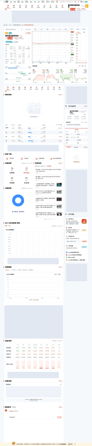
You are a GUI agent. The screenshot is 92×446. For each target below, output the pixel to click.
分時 (35, 29)
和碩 (47, 69)
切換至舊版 (28, 29)
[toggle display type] (60, 381)
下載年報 (26, 158)
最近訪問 (76, 147)
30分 (78, 29)
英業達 (75, 69)
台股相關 (49, 166)
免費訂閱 (84, 241)
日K (41, 29)
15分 (72, 29)
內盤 (76, 62)
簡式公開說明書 (57, 158)
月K (53, 29)
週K (47, 29)
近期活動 (76, 129)
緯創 (61, 69)
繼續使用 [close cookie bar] (70, 444)
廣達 (33, 69)
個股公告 (43, 166)
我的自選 (68, 147)
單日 (56, 274)
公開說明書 (41, 158)
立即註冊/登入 (76, 161)
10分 (66, 29)
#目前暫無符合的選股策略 (73, 124)
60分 (84, 29)
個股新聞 (37, 166)
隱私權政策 (63, 444)
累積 (59, 274)
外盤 (86, 62)
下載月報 (11, 158)
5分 (59, 29)
